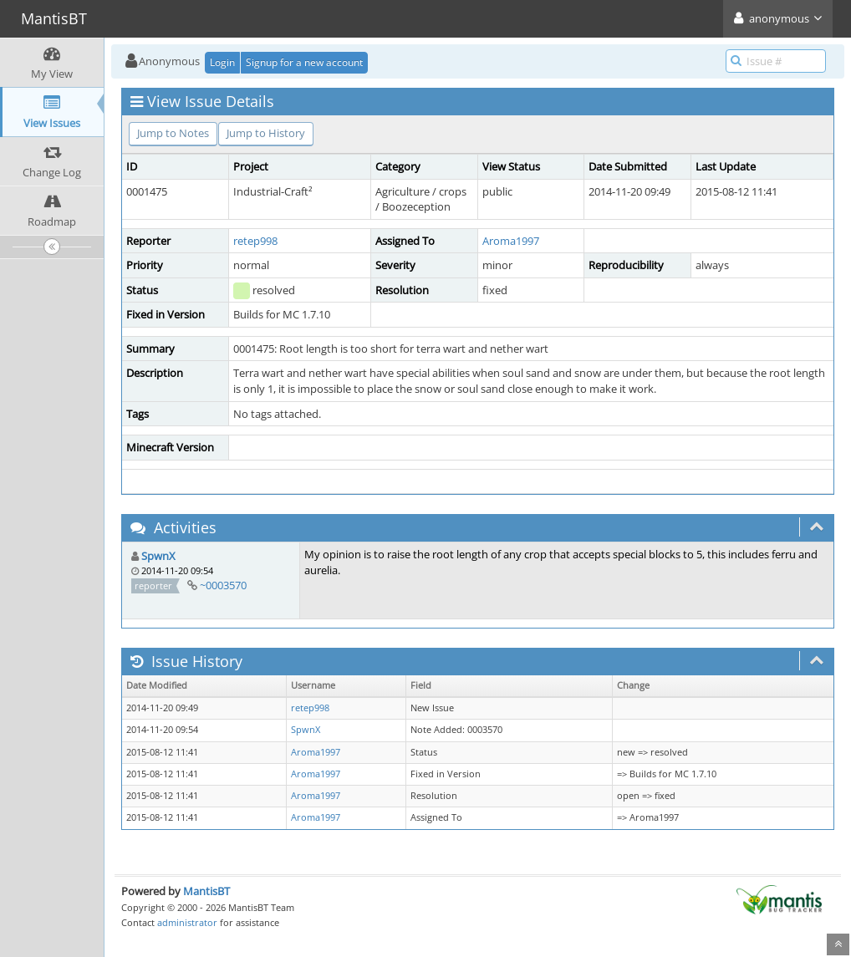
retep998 (255, 240)
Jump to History (266, 132)
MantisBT (206, 890)
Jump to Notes (173, 132)
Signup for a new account (304, 62)
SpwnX (158, 555)
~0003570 (223, 585)
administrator (187, 922)
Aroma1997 (510, 240)
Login (222, 62)
